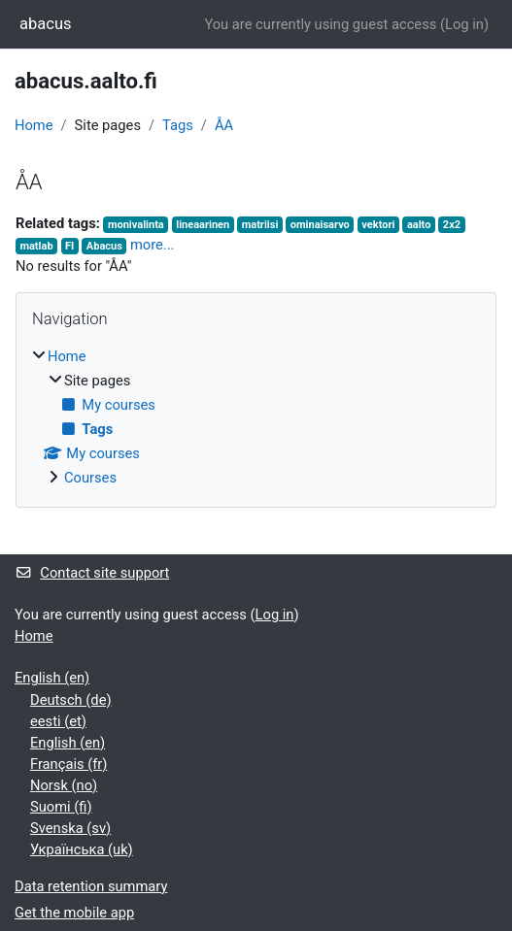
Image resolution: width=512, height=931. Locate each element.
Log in (464, 24)
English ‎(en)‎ (52, 677)
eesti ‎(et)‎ (58, 721)
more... (152, 244)
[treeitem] (256, 417)
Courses (90, 477)
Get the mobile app (74, 912)
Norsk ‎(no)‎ (63, 785)
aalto (419, 224)
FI (69, 246)
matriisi (260, 224)
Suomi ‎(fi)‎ (61, 806)
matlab (35, 246)
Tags (177, 125)
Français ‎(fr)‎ (68, 764)
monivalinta (136, 224)
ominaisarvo (320, 224)
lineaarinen (202, 224)
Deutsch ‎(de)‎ (71, 700)
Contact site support (92, 573)
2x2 (452, 224)
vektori (377, 224)
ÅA (224, 125)
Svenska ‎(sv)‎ (70, 828)
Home (34, 125)
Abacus (104, 246)
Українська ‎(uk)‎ (81, 849)
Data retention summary (91, 886)
